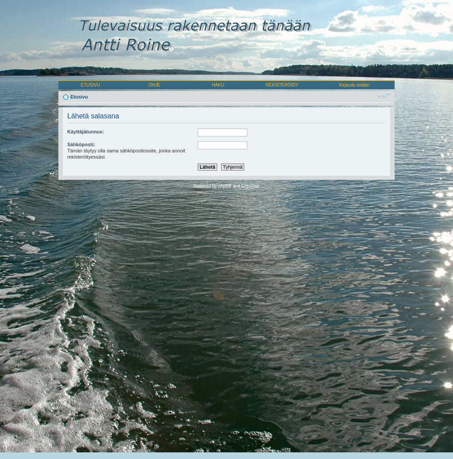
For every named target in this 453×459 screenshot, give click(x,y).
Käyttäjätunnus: (85, 131)
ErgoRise (250, 186)
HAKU (218, 85)
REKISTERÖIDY (281, 85)
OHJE (154, 85)
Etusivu (79, 96)
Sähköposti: (81, 144)
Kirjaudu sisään (354, 85)
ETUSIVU (90, 85)
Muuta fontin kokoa (383, 95)
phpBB (224, 186)
